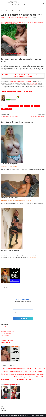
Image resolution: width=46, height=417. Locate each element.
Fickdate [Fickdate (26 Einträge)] (28, 368)
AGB (2, 406)
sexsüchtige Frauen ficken (7, 340)
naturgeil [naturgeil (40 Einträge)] (16, 374)
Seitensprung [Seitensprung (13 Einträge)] (12, 377)
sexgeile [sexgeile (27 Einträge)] (28, 377)
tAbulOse (9, 108)
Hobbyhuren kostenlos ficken (7, 331)
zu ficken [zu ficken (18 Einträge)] (39, 380)
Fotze (21, 106)
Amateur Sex (4, 326)
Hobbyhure (32, 84)
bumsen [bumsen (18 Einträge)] (23, 368)
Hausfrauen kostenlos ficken (6, 200)
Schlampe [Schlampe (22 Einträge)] (7, 377)
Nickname (17, 306)
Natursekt (33, 69)
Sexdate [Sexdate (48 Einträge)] (20, 377)
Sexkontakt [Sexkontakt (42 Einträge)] (34, 377)
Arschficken (16, 106)
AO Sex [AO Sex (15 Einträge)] (4, 368)
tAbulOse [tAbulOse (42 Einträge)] (24, 380)
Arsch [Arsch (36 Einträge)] (7, 368)
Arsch (9, 106)
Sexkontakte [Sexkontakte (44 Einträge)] (40, 377)
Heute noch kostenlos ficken (7, 415)
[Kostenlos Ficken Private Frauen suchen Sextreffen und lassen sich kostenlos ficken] (13, 3)
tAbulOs (3, 108)
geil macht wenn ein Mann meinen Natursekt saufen (20, 81)
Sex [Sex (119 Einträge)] (15, 377)
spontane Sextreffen (25, 17)
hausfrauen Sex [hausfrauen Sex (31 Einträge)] (18, 371)
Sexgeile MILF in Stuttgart (9, 197)
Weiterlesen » (33, 171)
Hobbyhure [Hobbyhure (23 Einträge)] (24, 371)
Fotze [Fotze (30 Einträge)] (43, 368)
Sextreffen (36, 106)
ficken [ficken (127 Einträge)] (32, 369)
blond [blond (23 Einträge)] (16, 368)
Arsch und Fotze (33, 83)
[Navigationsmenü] (43, 3)
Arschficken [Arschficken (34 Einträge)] (12, 368)
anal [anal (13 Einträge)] (1, 368)
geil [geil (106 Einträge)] (2, 371)
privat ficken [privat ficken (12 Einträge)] (3, 377)
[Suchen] (21, 287)
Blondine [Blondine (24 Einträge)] (20, 368)
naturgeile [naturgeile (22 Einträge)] (21, 374)
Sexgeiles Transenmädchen (10, 250)
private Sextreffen (17, 17)
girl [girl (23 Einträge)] (7, 371)
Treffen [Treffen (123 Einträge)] (30, 380)
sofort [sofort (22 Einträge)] (13, 380)
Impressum (3, 410)
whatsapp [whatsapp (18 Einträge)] (35, 380)
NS (31, 106)
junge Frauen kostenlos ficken (7, 17)
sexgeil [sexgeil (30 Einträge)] (24, 377)
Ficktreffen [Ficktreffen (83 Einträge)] (38, 368)
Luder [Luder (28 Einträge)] (7, 374)
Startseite (3, 10)
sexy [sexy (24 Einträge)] (11, 380)
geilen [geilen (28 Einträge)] (5, 371)
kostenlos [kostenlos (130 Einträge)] (31, 371)
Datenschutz (4, 408)
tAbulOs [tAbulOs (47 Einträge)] (19, 380)
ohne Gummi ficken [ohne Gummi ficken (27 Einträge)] (34, 374)
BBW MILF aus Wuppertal (9, 164)
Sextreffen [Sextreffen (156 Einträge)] (5, 380)
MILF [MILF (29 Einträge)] (10, 374)
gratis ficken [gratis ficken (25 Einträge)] (11, 371)
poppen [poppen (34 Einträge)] (42, 374)
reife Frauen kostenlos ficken (26, 200)
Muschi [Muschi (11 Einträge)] (12, 374)
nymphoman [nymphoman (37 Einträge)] (26, 374)
